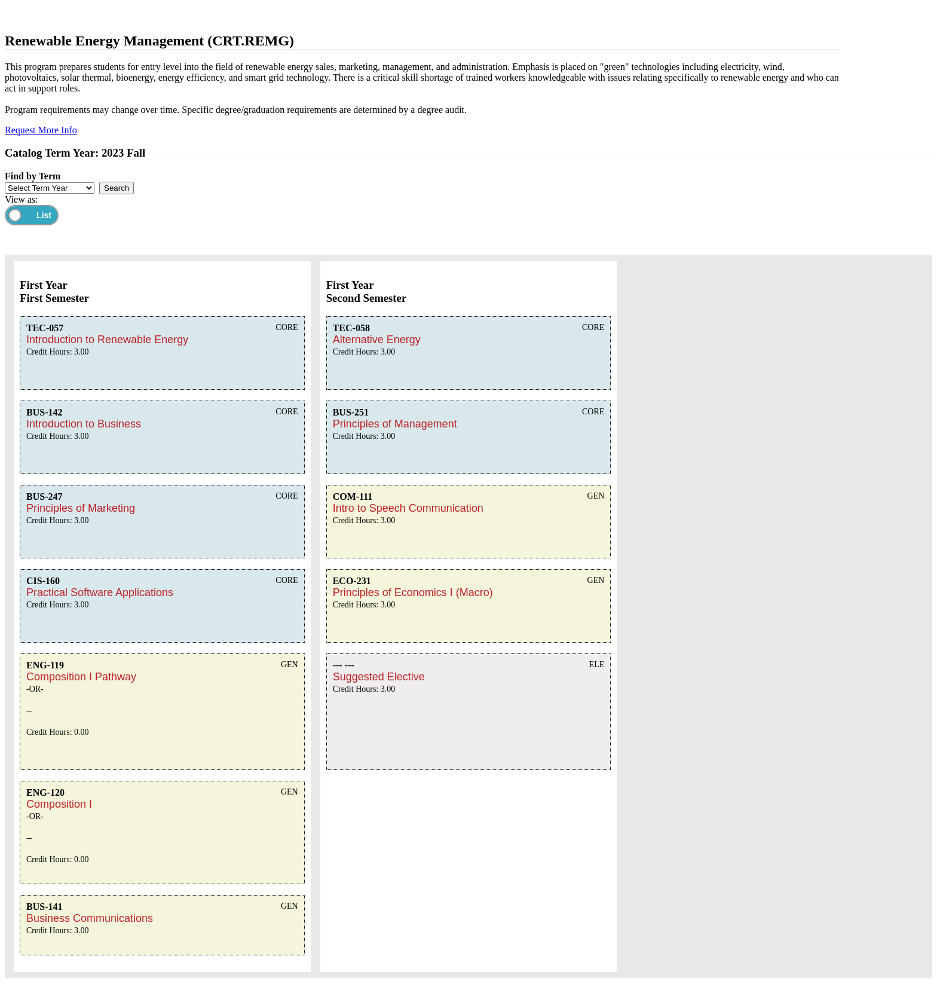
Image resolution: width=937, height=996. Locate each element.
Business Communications (89, 918)
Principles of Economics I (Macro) (413, 592)
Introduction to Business (83, 424)
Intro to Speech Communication (408, 508)
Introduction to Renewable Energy (107, 340)
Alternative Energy (377, 340)
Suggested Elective (379, 677)
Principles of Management (395, 424)
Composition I (59, 804)
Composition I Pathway (81, 677)
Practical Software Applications (99, 592)
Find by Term (32, 176)
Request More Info (41, 130)
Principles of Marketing (80, 508)
